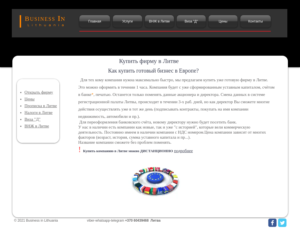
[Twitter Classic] (282, 223)
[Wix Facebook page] (272, 223)
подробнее (183, 150)
